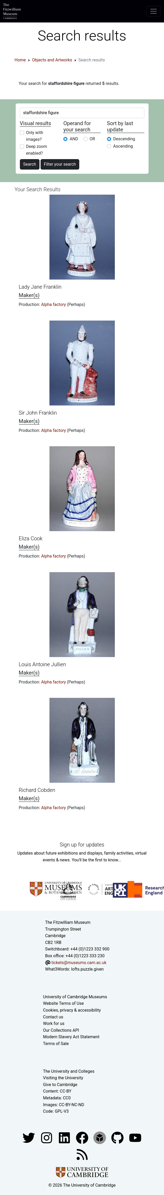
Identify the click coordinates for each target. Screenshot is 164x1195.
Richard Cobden (37, 790)
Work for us (54, 1023)
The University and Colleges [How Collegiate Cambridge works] (68, 1071)
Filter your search (60, 164)
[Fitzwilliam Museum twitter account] (29, 1137)
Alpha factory (54, 304)
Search (29, 164)
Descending (124, 138)
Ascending (123, 146)
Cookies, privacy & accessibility (72, 1010)
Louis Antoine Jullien (42, 664)
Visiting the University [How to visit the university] (63, 1077)
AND (74, 138)
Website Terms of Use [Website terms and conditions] (63, 1003)
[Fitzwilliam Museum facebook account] (65, 1137)
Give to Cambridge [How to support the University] (60, 1084)
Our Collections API (61, 1030)
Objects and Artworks (52, 59)
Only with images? (34, 136)
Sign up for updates (82, 845)
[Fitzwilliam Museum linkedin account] (83, 1137)
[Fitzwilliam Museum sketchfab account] (100, 1137)
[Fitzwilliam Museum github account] (118, 1137)
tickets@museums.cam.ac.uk (78, 962)
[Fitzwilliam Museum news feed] (82, 1154)
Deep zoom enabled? (36, 150)
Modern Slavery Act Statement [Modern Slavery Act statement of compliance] (71, 1036)
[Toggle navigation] (153, 11)
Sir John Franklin (38, 413)
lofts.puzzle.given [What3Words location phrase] (87, 969)
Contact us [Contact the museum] (53, 1016)
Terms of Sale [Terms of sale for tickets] (56, 1043)
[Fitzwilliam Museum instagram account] (47, 1137)
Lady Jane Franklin (40, 287)
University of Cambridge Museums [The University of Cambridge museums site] (75, 996)
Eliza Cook (31, 538)
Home (20, 59)
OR (92, 138)
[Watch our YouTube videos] (135, 1137)
